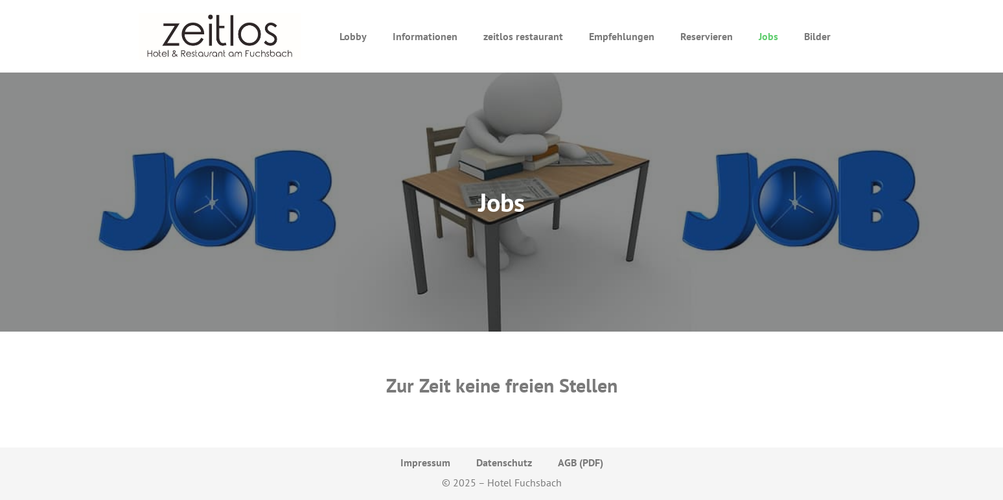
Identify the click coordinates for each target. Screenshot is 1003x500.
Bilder (817, 36)
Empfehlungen (621, 36)
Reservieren (706, 36)
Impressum (425, 462)
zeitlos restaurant (523, 36)
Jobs (768, 36)
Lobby (353, 36)
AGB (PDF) (580, 462)
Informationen (425, 36)
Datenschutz (504, 462)
